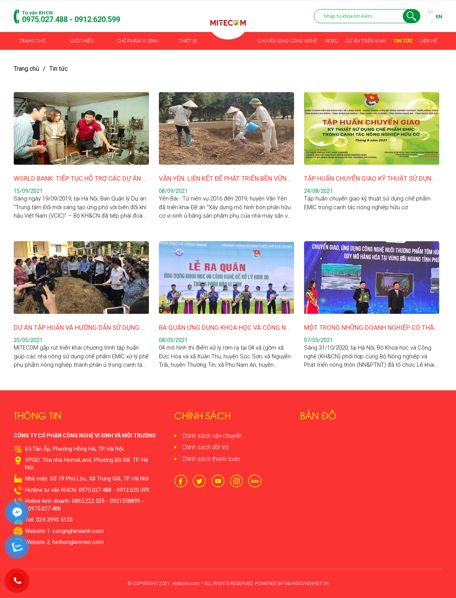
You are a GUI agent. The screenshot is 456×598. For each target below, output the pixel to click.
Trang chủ (32, 41)
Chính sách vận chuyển (212, 435)
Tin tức (402, 41)
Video (331, 41)
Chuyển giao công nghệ (287, 41)
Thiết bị (188, 41)
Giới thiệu (82, 41)
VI (430, 12)
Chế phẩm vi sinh (137, 41)
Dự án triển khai (365, 41)
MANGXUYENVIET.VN (307, 583)
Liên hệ (428, 41)
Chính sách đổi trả (205, 447)
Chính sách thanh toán (211, 459)
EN (439, 16)
